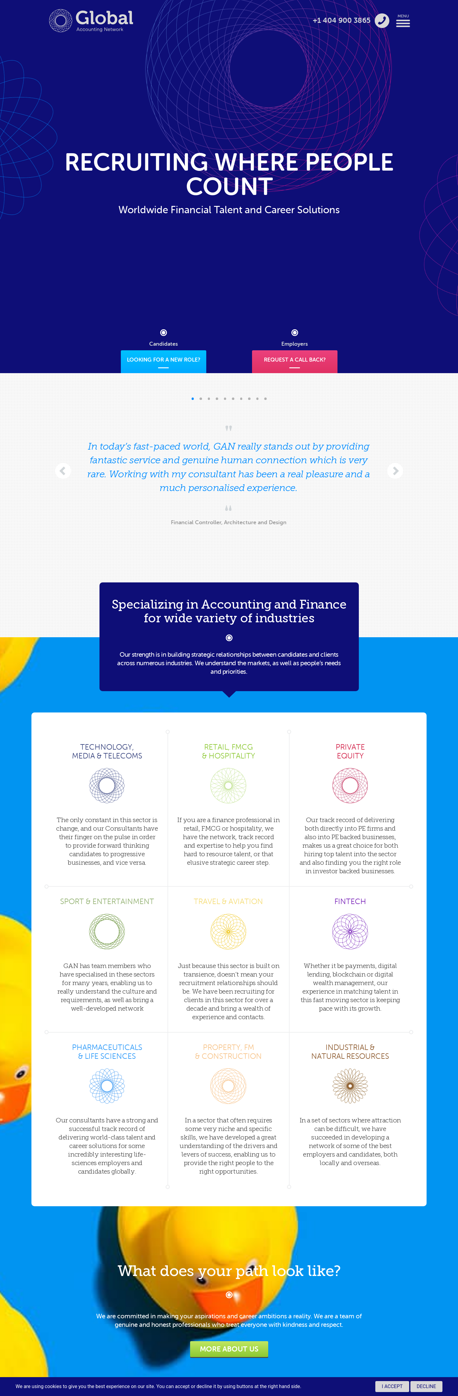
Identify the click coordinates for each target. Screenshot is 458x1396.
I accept (392, 1386)
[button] (193, 399)
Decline (426, 1386)
